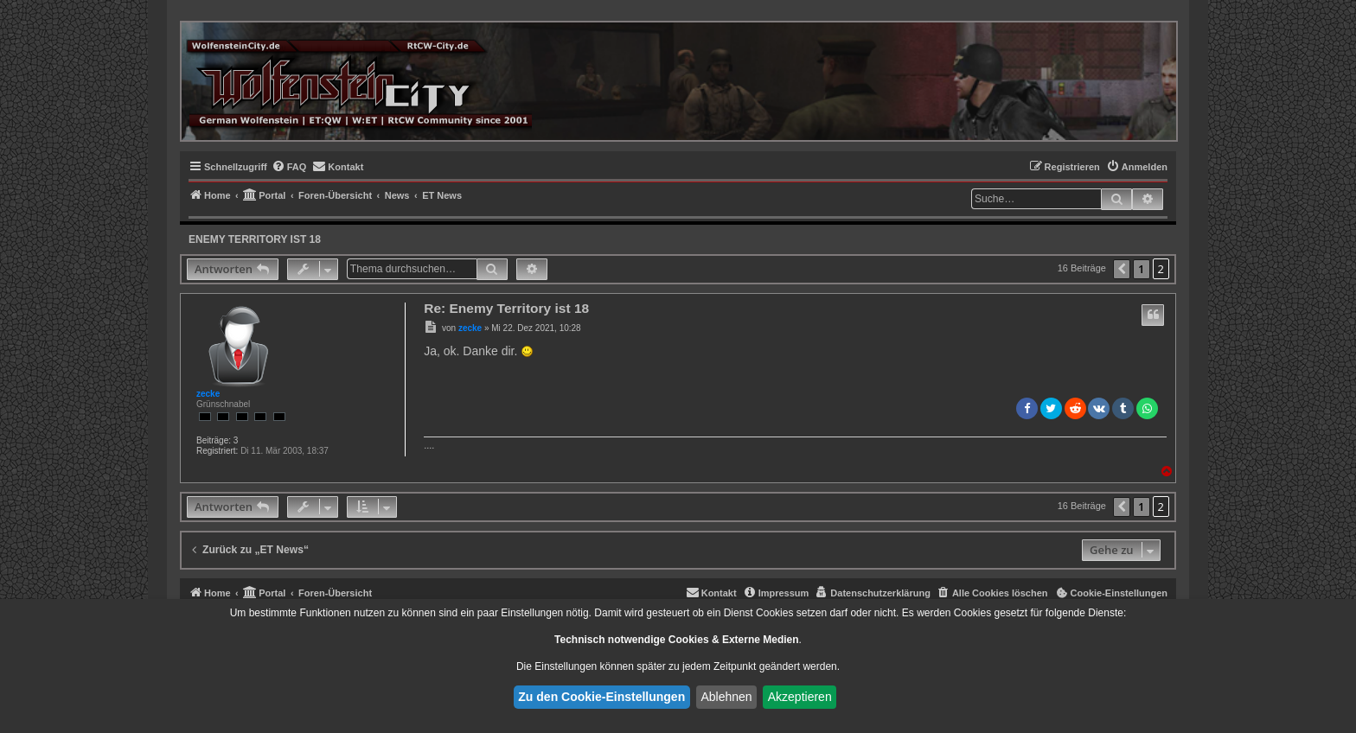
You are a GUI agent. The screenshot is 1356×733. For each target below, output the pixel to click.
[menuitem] (289, 167)
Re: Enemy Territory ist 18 (506, 308)
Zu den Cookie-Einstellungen (601, 697)
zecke (208, 393)
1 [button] (1141, 269)
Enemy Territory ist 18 (255, 239)
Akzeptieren (800, 697)
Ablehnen (726, 697)
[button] (1121, 269)
